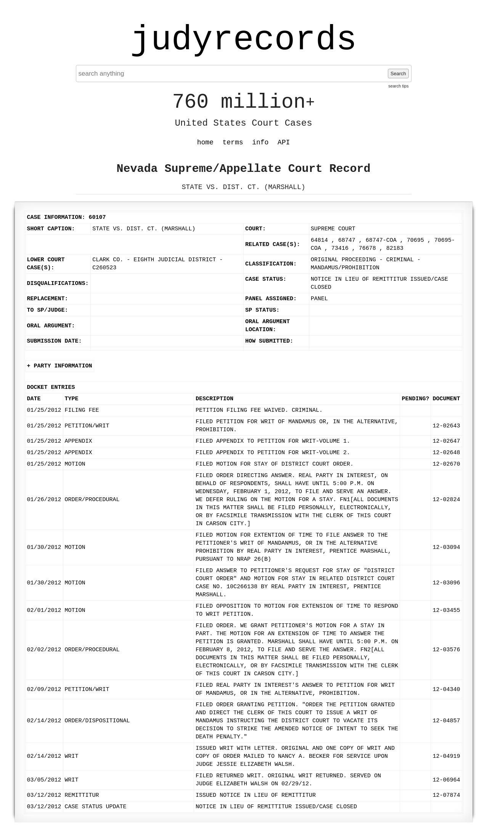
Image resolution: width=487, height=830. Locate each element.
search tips (398, 86)
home (205, 142)
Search (398, 73)
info (260, 142)
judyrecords (243, 40)
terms (233, 142)
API (284, 142)
